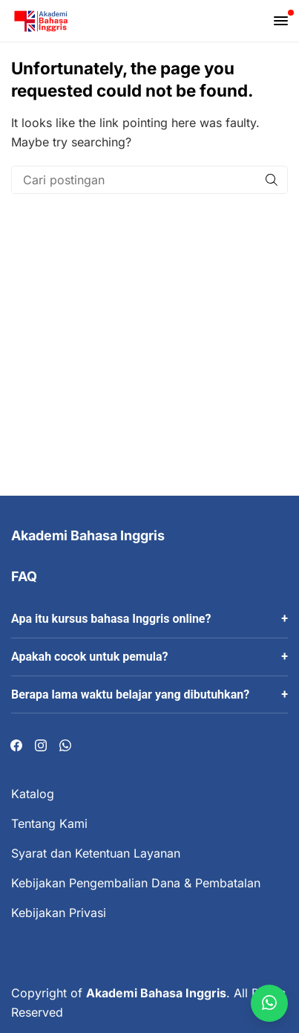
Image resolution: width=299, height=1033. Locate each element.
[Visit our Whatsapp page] (65, 746)
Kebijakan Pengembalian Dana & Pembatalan (135, 882)
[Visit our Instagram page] (40, 746)
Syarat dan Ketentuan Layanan (95, 853)
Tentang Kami (49, 823)
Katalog (32, 793)
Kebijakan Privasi (58, 912)
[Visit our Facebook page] (16, 746)
